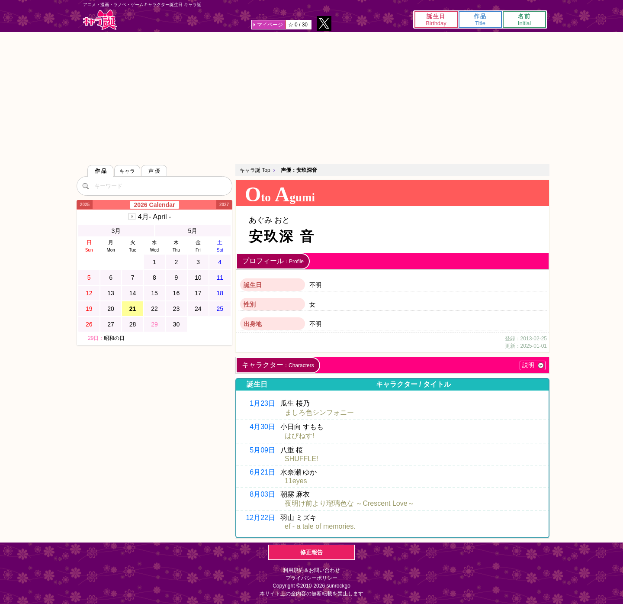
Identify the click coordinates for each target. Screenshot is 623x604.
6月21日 (262, 472)
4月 (154, 216)
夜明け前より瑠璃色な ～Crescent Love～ (349, 503)
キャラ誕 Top (255, 170)
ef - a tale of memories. (320, 526)
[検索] (85, 185)
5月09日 (262, 450)
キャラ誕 (100, 20)
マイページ (270, 25)
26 (89, 324)
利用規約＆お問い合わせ (311, 570)
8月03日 (262, 494)
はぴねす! (299, 435)
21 (132, 308)
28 (132, 324)
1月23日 (262, 403)
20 (110, 308)
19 (89, 308)
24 (198, 308)
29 (154, 324)
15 (154, 293)
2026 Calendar (154, 204)
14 (132, 293)
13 (110, 293)
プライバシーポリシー (311, 578)
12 (89, 293)
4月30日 (262, 426)
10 (198, 277)
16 (176, 293)
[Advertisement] (311, 97)
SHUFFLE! (301, 458)
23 (176, 308)
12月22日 (260, 517)
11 (219, 277)
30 (176, 324)
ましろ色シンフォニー (319, 412)
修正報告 (311, 552)
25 (219, 308)
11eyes (296, 480)
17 (198, 293)
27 (110, 324)
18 (219, 293)
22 (154, 308)
